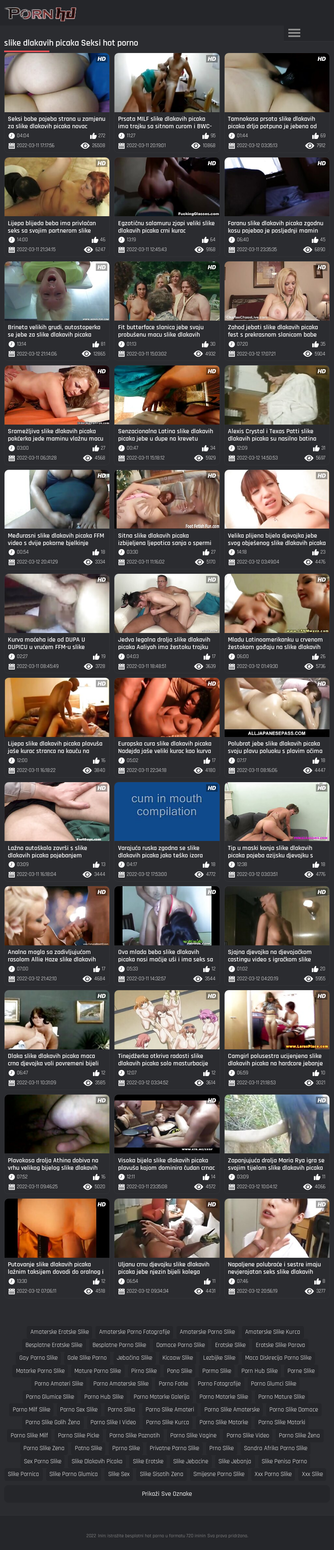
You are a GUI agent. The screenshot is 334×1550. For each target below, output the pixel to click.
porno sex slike (78, 1410)
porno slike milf (29, 1435)
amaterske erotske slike (59, 1332)
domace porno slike (180, 1345)
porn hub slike (259, 1371)
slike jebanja (234, 1461)
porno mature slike (281, 1397)
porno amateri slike (59, 1384)
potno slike (88, 1448)
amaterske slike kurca (272, 1332)
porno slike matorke (223, 1422)
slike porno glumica (73, 1474)
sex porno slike (42, 1461)
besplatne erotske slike (54, 1345)
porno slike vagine (193, 1435)
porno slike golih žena (53, 1422)
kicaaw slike (177, 1358)
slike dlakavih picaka (97, 1461)
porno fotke (173, 1384)
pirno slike (144, 1371)
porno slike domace (293, 1410)
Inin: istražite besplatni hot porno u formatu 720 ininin (152, 1536)
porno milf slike (31, 1410)
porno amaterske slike (120, 1384)
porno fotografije (219, 1384)
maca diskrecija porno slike (278, 1358)
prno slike (221, 1448)
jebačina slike (134, 1358)
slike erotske (148, 1461)
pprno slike (126, 1448)
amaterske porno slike (207, 1332)
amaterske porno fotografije (134, 1332)
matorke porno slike (40, 1371)
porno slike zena (44, 1448)
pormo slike (216, 1371)
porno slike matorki (281, 1422)
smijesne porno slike (218, 1474)
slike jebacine (190, 1461)
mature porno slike (97, 1371)
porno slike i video (113, 1422)
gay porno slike (38, 1358)
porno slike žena (299, 1435)
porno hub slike (103, 1397)
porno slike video (248, 1435)
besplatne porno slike (119, 1345)
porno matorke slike (223, 1397)
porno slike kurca (167, 1422)
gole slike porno (87, 1358)
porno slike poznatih (134, 1435)
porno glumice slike (50, 1397)
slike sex (119, 1474)
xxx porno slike (273, 1474)
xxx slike (312, 1474)
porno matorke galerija (162, 1397)
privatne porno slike (174, 1448)
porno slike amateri (170, 1410)
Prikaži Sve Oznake (167, 1494)
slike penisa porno (284, 1461)
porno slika (121, 1410)
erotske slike (230, 1345)
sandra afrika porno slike (275, 1448)
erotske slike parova (280, 1345)
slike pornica (23, 1474)
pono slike (179, 1371)
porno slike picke (78, 1435)
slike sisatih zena (161, 1474)
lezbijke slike (219, 1358)
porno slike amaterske (232, 1410)
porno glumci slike (273, 1384)
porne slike (301, 1371)
